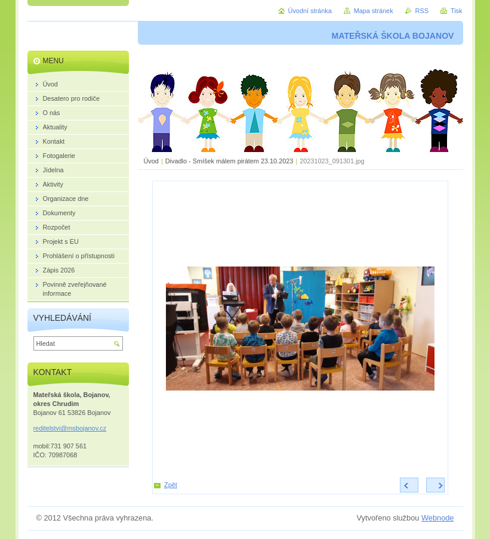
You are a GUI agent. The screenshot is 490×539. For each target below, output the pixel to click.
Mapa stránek (373, 10)
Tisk (457, 10)
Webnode (437, 517)
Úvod (151, 161)
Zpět (170, 484)
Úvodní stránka (310, 10)
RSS (422, 10)
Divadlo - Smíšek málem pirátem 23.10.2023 (229, 161)
